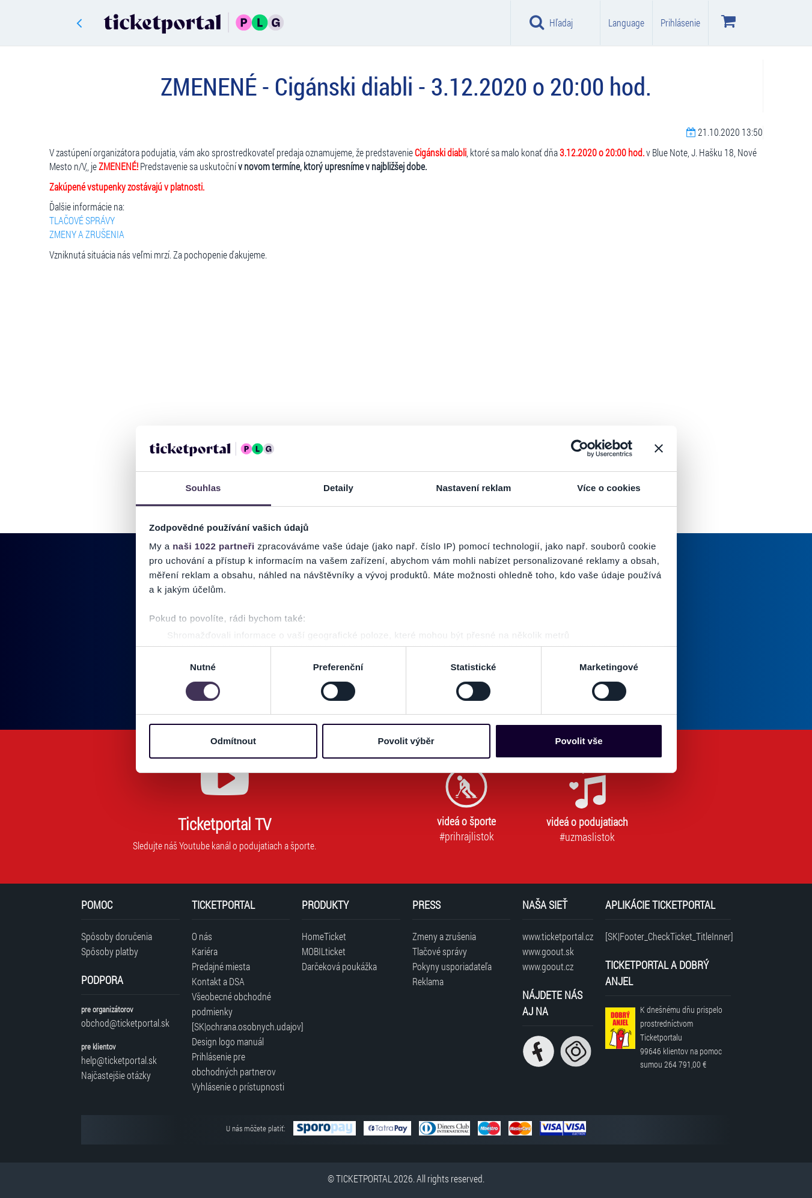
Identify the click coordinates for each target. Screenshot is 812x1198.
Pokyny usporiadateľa (452, 966)
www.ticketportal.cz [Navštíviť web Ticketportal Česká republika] (557, 936)
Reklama (428, 981)
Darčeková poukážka (339, 966)
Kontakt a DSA (218, 981)
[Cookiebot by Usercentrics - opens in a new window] (579, 448)
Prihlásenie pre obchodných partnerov (234, 1064)
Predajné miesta (221, 966)
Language (626, 22)
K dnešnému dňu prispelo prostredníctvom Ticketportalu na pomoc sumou (681, 1037)
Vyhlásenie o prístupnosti (238, 1086)
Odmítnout (233, 741)
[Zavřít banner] (659, 448)
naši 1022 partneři (213, 546)
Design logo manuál (228, 1041)
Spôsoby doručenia (116, 936)
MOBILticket (324, 951)
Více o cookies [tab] (609, 488)
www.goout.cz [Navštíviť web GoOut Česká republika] (547, 966)
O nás (202, 936)
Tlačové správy (439, 951)
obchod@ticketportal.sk (125, 1022)
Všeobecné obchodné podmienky (231, 1004)
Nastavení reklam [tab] (473, 488)
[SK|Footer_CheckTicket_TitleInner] (668, 936)
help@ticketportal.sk (119, 1060)
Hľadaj (551, 22)
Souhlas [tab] (203, 488)
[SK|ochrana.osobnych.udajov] (241, 1026)
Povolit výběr (405, 741)
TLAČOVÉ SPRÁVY (82, 220)
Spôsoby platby (109, 951)
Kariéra (205, 951)
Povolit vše (578, 741)
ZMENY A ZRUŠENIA (86, 234)
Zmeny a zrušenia (444, 936)
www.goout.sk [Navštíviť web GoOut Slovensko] (548, 951)
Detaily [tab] (338, 488)
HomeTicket (324, 936)
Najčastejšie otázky (116, 1075)
